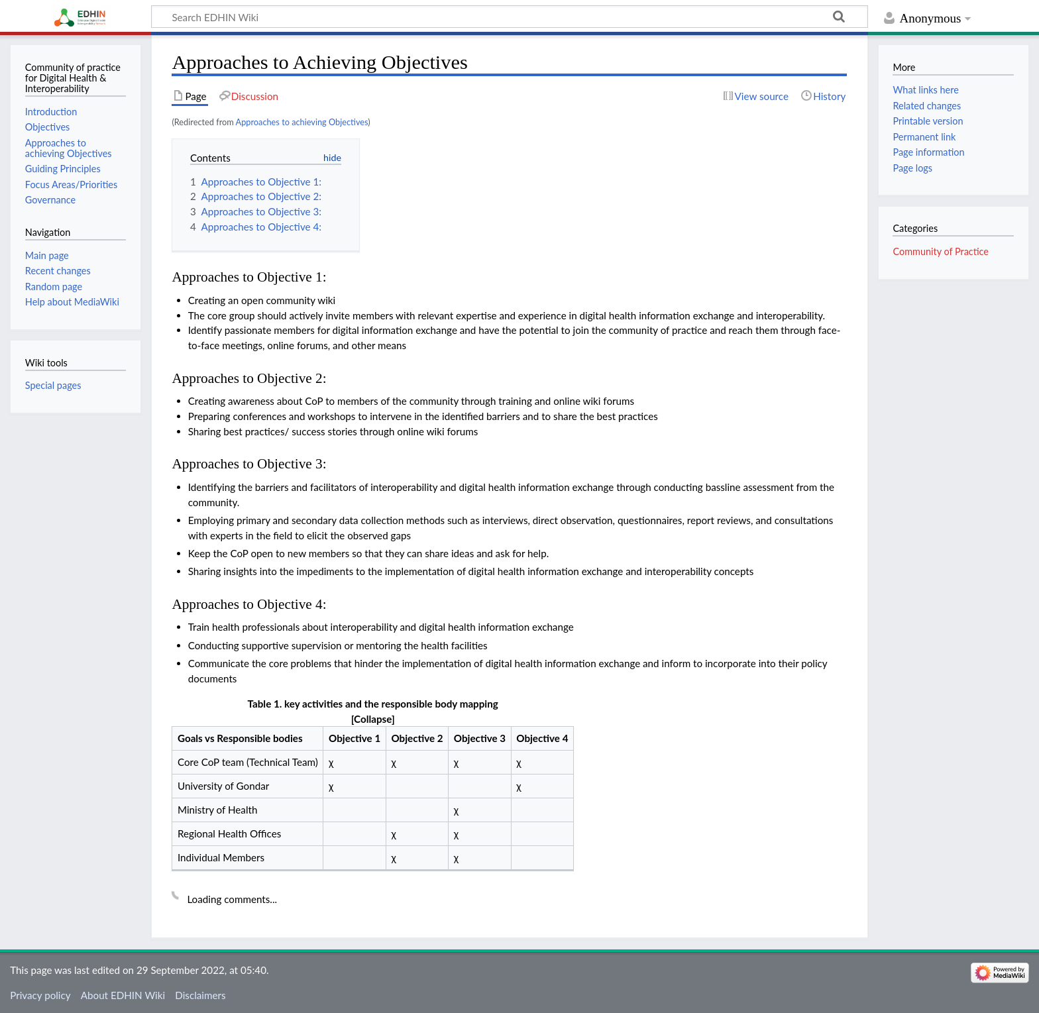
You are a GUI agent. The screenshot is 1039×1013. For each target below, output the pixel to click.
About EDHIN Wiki (123, 995)
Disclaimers (200, 995)
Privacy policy (40, 995)
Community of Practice (941, 251)
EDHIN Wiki (80, 15)
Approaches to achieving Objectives (302, 122)
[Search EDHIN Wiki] (509, 16)
